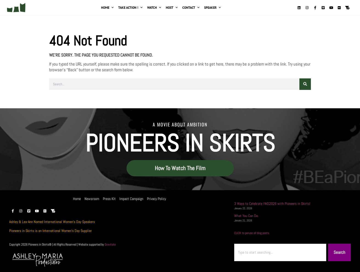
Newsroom (91, 198)
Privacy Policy (156, 198)
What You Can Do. (246, 215)
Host (172, 7)
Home (107, 7)
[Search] (305, 84)
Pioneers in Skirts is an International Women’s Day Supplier (50, 230)
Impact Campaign (131, 198)
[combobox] (280, 252)
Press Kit (109, 198)
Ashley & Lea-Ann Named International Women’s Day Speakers (52, 221)
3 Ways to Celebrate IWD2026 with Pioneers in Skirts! (272, 203)
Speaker (212, 7)
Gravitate (110, 244)
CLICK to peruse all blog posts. (252, 233)
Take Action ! (130, 7)
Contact (191, 7)
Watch (154, 7)
